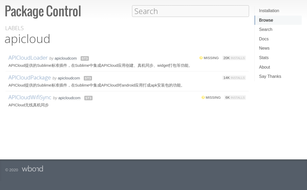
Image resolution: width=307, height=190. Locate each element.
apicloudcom (66, 58)
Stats (264, 57)
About (264, 67)
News (264, 48)
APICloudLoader (28, 57)
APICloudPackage (29, 77)
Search (265, 29)
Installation (269, 10)
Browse (266, 20)
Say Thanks (270, 76)
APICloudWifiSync (29, 97)
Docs (264, 39)
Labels (14, 28)
